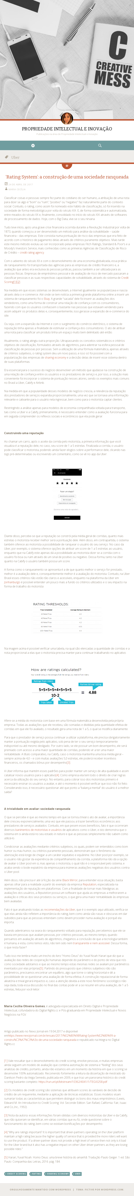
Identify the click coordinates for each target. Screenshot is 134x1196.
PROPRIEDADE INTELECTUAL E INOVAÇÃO (67, 129)
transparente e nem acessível (91, 943)
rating (36, 1174)
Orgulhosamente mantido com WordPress (40, 1189)
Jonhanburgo (12, 582)
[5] (41, 968)
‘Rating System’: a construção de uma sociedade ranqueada (67, 177)
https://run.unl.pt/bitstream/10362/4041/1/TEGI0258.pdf (73, 1082)
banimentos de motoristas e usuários (38, 830)
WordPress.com (112, 1189)
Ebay (47, 299)
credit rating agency (32, 252)
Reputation (89, 884)
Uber (78, 1174)
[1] (6, 1061)
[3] (68, 762)
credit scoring (16, 1174)
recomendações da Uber (59, 909)
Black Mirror (70, 880)
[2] (6, 1090)
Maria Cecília (17, 189)
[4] (57, 775)
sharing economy (55, 357)
